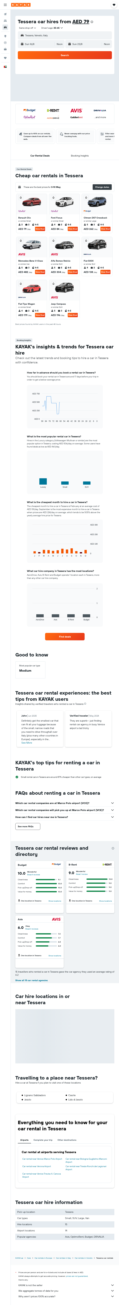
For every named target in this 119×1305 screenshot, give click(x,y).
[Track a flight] (5, 43)
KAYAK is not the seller (66, 1285)
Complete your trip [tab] (43, 1140)
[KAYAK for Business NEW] (5, 49)
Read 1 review (82, 874)
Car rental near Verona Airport (36, 1166)
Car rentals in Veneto (84, 1258)
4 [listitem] (53, 224)
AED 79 (80, 21)
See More (26, 742)
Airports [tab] (24, 1140)
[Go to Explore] (5, 36)
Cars (29, 1258)
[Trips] (5, 58)
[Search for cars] (5, 27)
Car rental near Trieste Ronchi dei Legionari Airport (86, 1168)
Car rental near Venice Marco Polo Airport (42, 1158)
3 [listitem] (27, 267)
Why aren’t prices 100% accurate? (66, 1296)
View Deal (40, 229)
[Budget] (56, 865)
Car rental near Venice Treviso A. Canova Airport (41, 1175)
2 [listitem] (20, 224)
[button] (5, 4)
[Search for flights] (5, 14)
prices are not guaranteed (77, 1276)
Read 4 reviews (33, 874)
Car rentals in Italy (63, 1258)
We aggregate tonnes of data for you (66, 1291)
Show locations (54, 901)
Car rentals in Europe (43, 1258)
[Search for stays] (5, 21)
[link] (65, 636)
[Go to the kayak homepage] (21, 5)
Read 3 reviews (31, 929)
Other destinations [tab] (66, 1140)
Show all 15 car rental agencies (31, 980)
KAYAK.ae (19, 1258)
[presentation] (91, 21)
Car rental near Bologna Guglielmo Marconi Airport (86, 1160)
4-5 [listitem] (35, 224)
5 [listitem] (86, 224)
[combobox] (28, 27)
